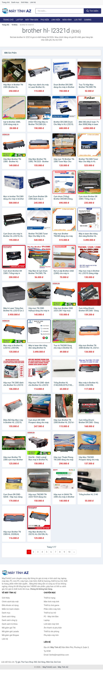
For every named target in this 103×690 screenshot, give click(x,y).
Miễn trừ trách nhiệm (10, 609)
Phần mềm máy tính (52, 609)
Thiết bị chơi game (51, 605)
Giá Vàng (41, 662)
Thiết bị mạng (49, 598)
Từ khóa (14, 25)
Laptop (19, 20)
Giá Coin (57, 662)
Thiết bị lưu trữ (50, 613)
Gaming (87, 20)
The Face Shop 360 (29, 662)
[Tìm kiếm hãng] (59, 11)
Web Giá (49, 662)
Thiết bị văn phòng (51, 631)
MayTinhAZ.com (49, 667)
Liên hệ (33, 2)
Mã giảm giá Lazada (10, 631)
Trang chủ (6, 2)
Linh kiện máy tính (51, 624)
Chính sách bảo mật (10, 601)
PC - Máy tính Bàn (51, 616)
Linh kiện (55, 20)
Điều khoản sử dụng (10, 605)
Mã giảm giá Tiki (9, 628)
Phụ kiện (45, 20)
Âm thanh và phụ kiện (53, 628)
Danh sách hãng (8, 616)
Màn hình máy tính (51, 601)
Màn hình (67, 20)
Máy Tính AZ (63, 667)
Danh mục (15, 2)
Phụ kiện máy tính (51, 635)
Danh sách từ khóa (9, 624)
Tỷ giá (17, 662)
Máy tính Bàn (31, 20)
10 (69, 552)
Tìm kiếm (92, 11)
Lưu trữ (78, 20)
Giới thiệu (24, 2)
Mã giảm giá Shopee (10, 635)
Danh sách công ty (9, 620)
